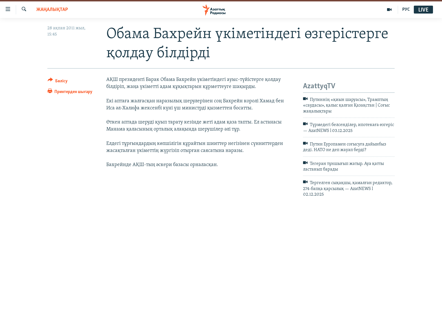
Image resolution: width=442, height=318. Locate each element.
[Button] (58, 82)
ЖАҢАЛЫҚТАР (52, 9)
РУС (406, 9)
